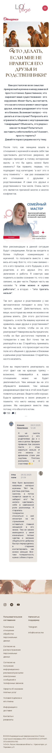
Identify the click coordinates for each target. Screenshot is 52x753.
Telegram (32, 627)
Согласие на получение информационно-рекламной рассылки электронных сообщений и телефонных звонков (13, 672)
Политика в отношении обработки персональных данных (10, 634)
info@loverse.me (36, 632)
